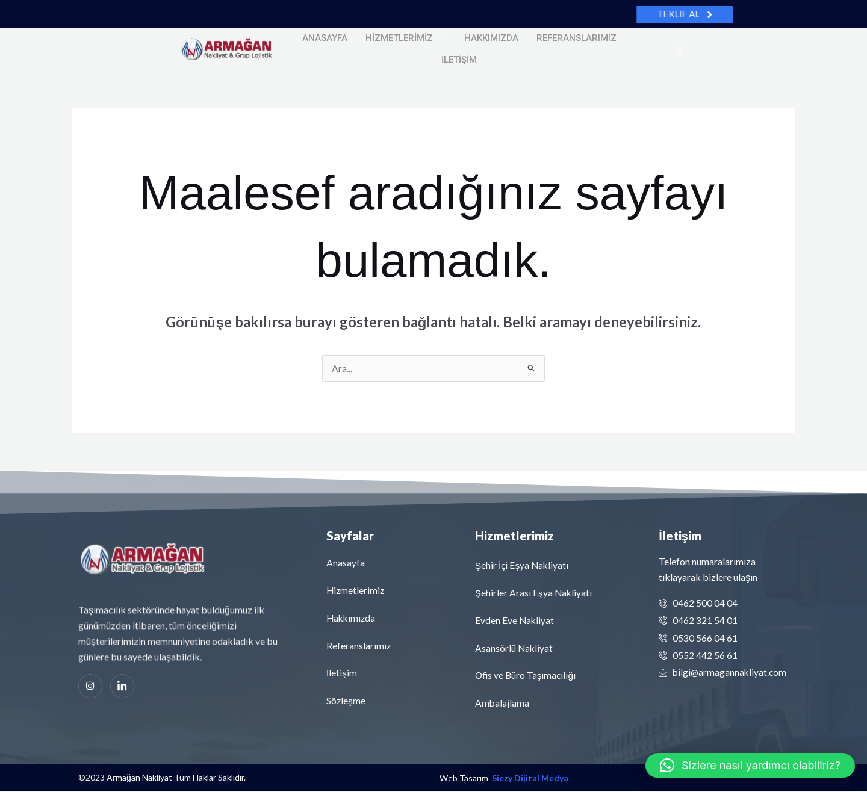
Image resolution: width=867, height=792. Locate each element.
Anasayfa (324, 37)
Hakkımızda (491, 37)
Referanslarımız (576, 37)
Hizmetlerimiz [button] (405, 37)
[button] (750, 765)
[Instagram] (679, 49)
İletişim (459, 58)
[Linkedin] (122, 687)
